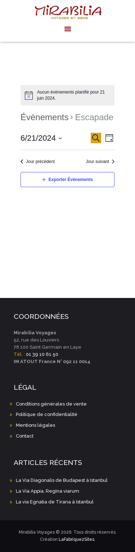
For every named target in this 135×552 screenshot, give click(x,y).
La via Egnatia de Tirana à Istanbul (55, 502)
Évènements (44, 117)
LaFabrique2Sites (76, 539)
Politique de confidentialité (46, 414)
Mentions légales (35, 425)
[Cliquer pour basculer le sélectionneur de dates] (41, 138)
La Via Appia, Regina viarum (47, 491)
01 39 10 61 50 (42, 354)
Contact (24, 436)
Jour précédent (40, 161)
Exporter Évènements (71, 179)
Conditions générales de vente (51, 404)
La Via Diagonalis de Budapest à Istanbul (62, 480)
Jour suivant (97, 161)
